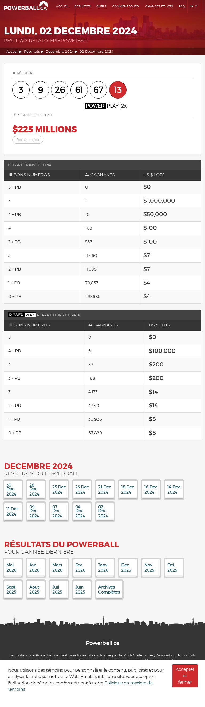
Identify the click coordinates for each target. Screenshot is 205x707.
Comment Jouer (125, 6)
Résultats (82, 6)
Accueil (62, 6)
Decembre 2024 (60, 52)
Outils (101, 6)
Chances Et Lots (159, 6)
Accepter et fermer (185, 676)
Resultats (32, 52)
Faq (182, 6)
